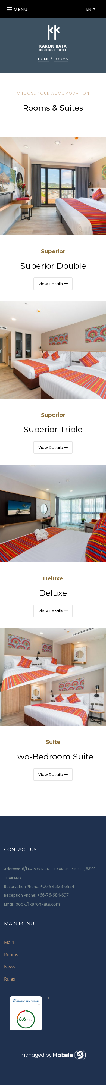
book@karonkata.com (37, 904)
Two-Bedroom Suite (53, 757)
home (43, 58)
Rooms (11, 954)
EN (89, 9)
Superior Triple (53, 429)
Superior (53, 251)
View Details (53, 284)
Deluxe (53, 578)
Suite (53, 742)
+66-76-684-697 (53, 895)
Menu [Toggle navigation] (17, 9)
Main (9, 942)
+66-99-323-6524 (57, 886)
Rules (9, 979)
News (9, 967)
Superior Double (53, 266)
